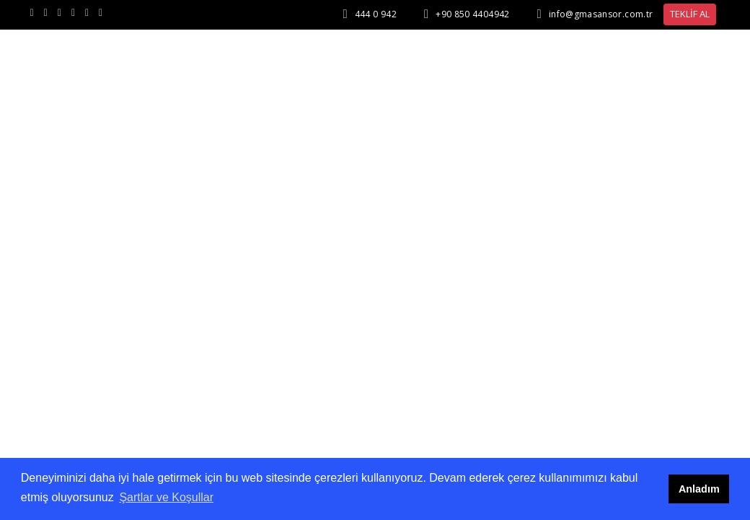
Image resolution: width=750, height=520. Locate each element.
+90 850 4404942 (472, 14)
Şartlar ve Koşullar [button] (166, 497)
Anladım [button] (699, 489)
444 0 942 (376, 14)
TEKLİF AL (690, 13)
